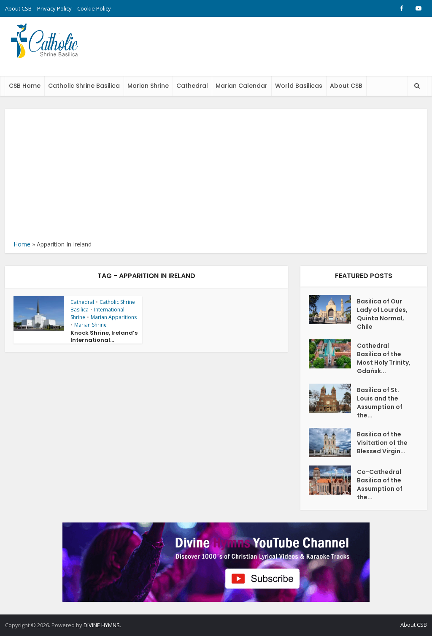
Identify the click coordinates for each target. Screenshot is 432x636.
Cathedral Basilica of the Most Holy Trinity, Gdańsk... (383, 358)
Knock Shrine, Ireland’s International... (104, 336)
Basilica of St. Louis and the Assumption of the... (379, 402)
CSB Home (24, 85)
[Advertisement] (216, 176)
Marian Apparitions (114, 317)
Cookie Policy (94, 8)
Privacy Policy (54, 8)
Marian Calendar (241, 85)
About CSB (18, 8)
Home (22, 244)
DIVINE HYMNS (102, 625)
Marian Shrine (148, 85)
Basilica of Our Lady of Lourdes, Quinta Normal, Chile (382, 314)
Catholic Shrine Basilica (84, 85)
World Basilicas (298, 85)
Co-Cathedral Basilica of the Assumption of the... (379, 484)
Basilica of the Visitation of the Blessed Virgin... (382, 442)
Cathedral (192, 85)
